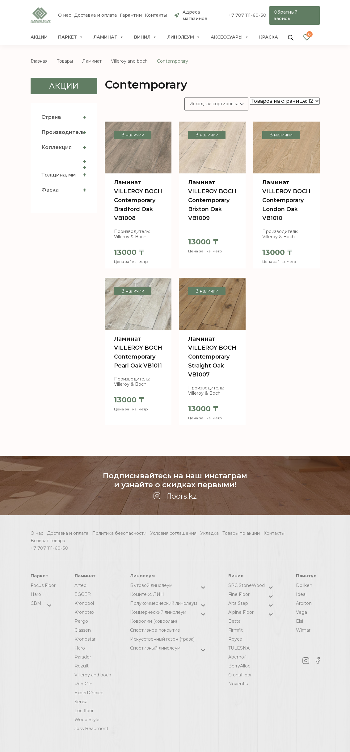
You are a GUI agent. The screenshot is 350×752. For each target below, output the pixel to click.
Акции (39, 37)
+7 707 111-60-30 (247, 15)
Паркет (70, 37)
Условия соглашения (173, 533)
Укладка (209, 533)
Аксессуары (230, 37)
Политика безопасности (119, 533)
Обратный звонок (285, 15)
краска (268, 37)
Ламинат (109, 37)
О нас (64, 15)
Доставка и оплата (95, 15)
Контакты (156, 15)
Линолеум (183, 37)
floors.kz (175, 496)
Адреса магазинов (195, 15)
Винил (145, 37)
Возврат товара (48, 540)
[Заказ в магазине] (216, 104)
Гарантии (131, 15)
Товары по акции (241, 533)
